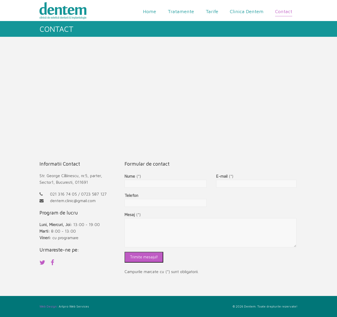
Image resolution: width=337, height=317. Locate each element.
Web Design (48, 306)
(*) (133, 176)
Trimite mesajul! (144, 257)
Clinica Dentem (247, 11)
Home (149, 11)
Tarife (212, 11)
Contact (283, 11)
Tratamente (181, 11)
